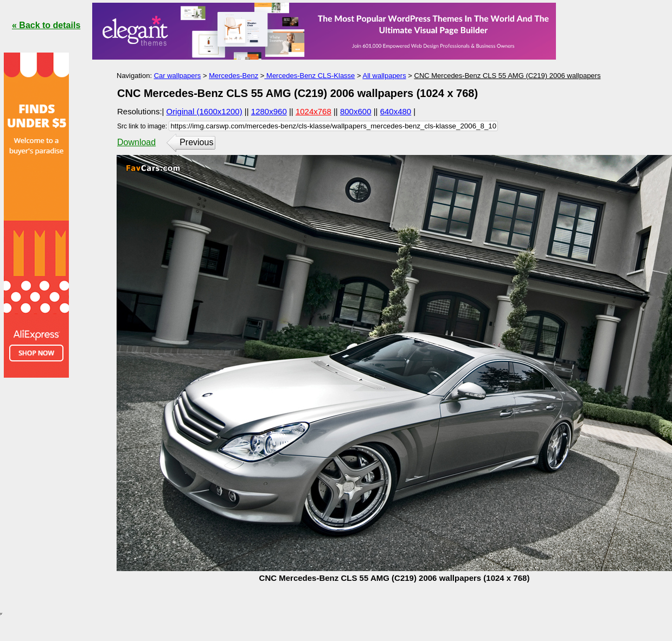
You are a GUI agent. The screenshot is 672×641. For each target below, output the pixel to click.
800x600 (356, 111)
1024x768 (313, 111)
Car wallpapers (177, 76)
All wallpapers (384, 76)
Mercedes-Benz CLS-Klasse (309, 76)
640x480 (396, 111)
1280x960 (269, 111)
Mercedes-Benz (233, 76)
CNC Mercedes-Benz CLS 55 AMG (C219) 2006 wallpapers (507, 76)
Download (136, 142)
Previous (196, 142)
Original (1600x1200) (204, 111)
